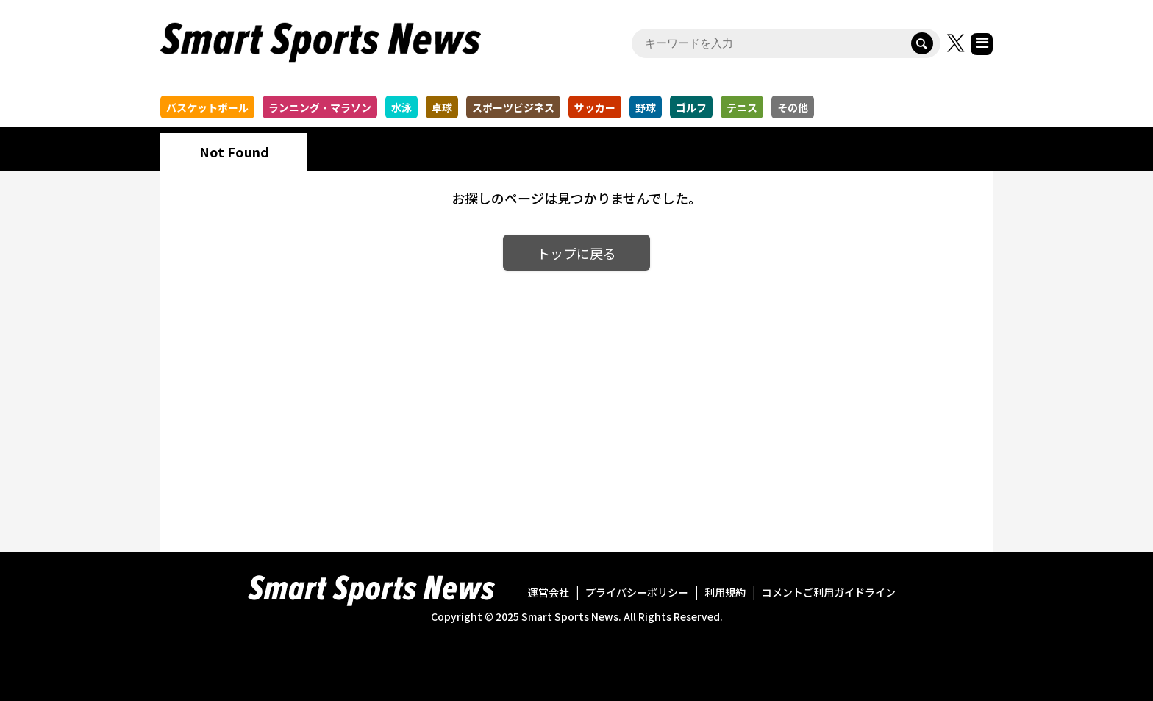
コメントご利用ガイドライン (829, 592)
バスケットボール (207, 107)
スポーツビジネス (513, 107)
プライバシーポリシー (636, 592)
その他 (792, 107)
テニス (742, 107)
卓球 (442, 107)
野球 (645, 107)
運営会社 (548, 592)
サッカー (594, 107)
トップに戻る (576, 253)
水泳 (401, 107)
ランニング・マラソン (319, 107)
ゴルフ (691, 107)
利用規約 (725, 592)
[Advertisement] (577, 400)
